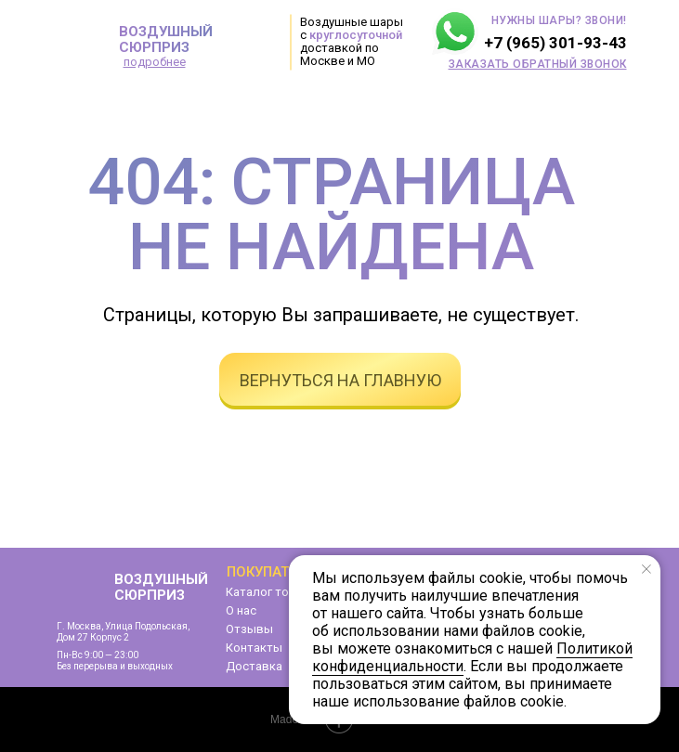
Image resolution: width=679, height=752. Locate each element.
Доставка (254, 666)
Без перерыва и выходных (115, 666)
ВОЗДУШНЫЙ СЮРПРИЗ (166, 39)
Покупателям (277, 572)
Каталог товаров (275, 592)
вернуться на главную (340, 380)
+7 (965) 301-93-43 (555, 42)
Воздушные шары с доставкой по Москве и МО (351, 41)
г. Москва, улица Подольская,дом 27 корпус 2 (123, 631)
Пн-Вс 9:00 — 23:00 (97, 655)
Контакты (254, 648)
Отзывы (249, 629)
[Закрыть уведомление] (646, 569)
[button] (538, 64)
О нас (241, 610)
